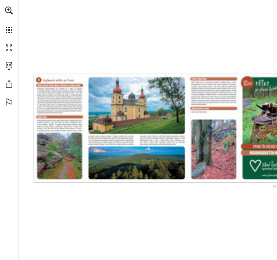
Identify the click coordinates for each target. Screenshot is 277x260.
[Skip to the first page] (274, 186)
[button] (9, 10)
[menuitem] (9, 20)
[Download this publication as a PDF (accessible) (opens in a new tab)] (9, 66)
